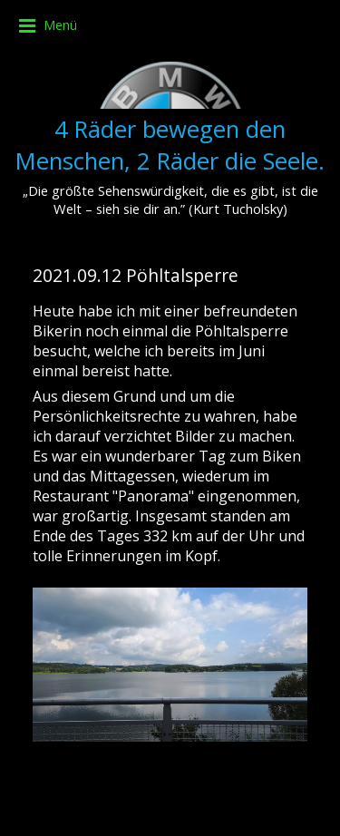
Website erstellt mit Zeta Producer (170, 808)
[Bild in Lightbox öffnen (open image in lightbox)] (170, 665)
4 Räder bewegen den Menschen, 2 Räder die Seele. (170, 145)
